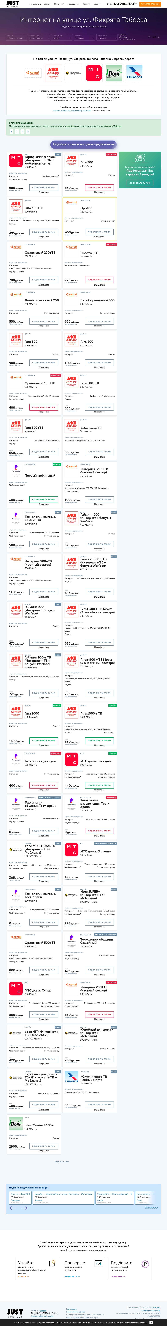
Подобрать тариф (140, 183)
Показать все (151, 1207)
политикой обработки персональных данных (126, 1322)
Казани (103, 27)
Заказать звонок (150, 4)
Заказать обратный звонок (42, 1316)
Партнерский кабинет (75, 1312)
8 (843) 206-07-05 (122, 4)
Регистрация (71, 1309)
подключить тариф (43, 188)
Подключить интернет (40, 4)
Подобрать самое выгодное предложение (83, 144)
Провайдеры (73, 4)
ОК (151, 1322)
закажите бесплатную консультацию (72, 111)
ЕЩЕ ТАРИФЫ (62, 1162)
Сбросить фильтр (127, 40)
